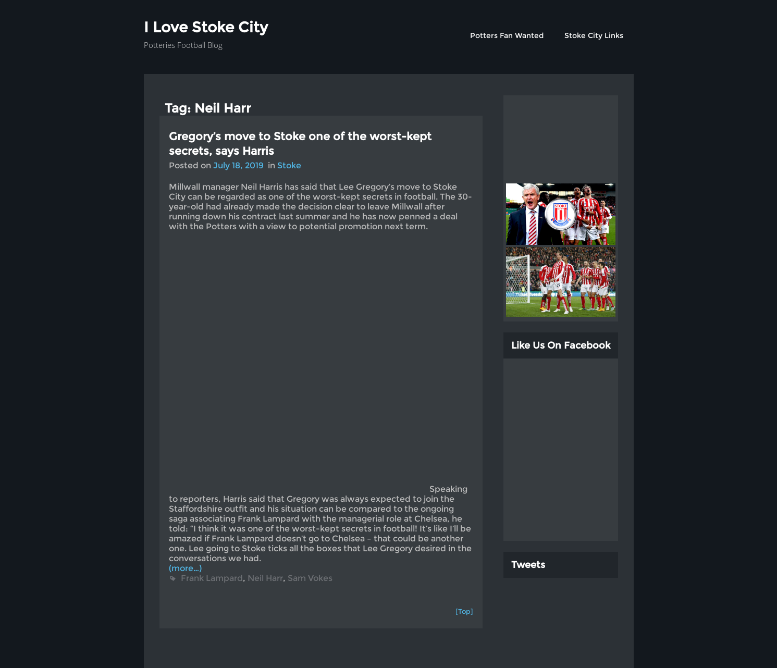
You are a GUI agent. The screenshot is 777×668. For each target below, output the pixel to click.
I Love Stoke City (206, 27)
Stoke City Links (593, 35)
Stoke (289, 165)
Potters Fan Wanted (507, 35)
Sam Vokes (310, 578)
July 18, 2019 (238, 165)
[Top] (464, 611)
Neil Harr (265, 578)
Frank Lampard (212, 578)
